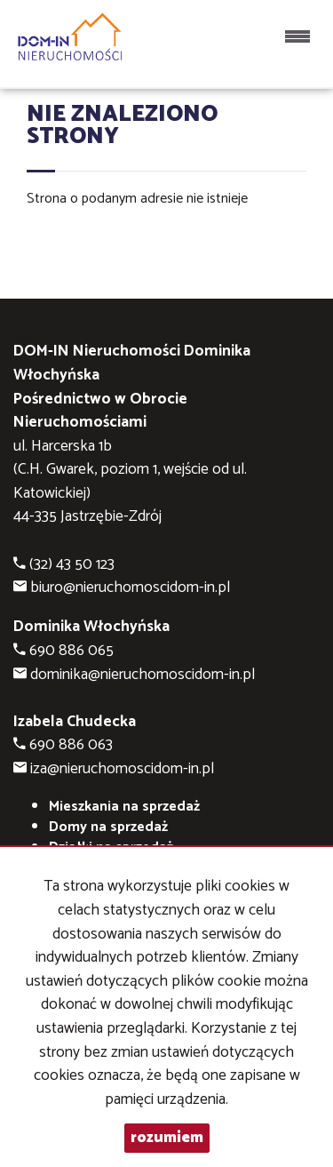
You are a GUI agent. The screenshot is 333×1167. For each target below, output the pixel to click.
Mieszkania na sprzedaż (124, 807)
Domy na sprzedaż (108, 827)
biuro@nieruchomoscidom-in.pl (130, 588)
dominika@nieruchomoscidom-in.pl (142, 675)
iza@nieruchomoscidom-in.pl (122, 769)
